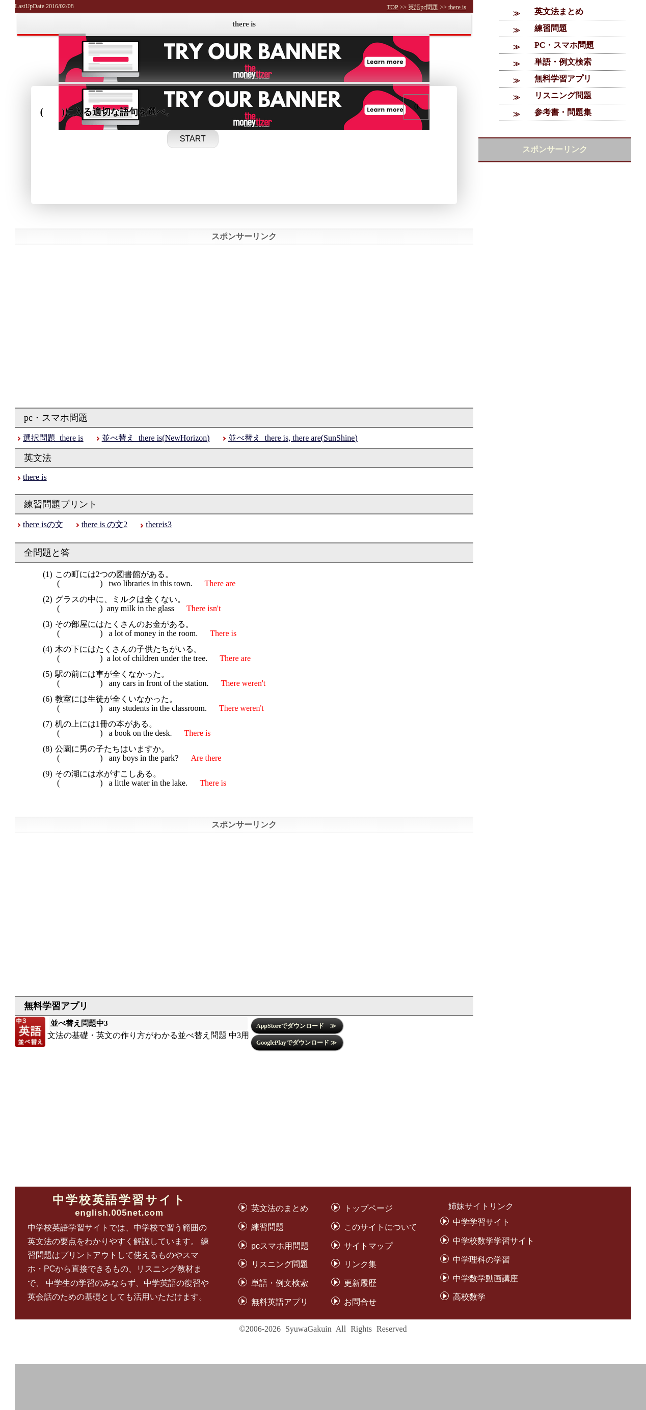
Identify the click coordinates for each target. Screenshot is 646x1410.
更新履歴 (360, 1283)
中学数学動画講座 (485, 1278)
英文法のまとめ (279, 1208)
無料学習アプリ (562, 78)
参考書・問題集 (562, 112)
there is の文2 (105, 524)
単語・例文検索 (562, 61)
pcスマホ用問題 (280, 1246)
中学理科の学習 (481, 1259)
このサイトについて (380, 1227)
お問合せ (360, 1302)
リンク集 (360, 1264)
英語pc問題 (423, 7)
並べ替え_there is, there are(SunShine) (293, 438)
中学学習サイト (481, 1222)
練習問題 (550, 28)
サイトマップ (368, 1246)
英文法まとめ (558, 11)
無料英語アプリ (279, 1302)
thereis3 (159, 524)
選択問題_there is (53, 438)
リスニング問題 (562, 95)
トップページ (368, 1208)
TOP (392, 7)
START (193, 138)
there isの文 (43, 524)
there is (457, 7)
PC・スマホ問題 (564, 45)
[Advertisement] (337, 1387)
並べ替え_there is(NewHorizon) (156, 438)
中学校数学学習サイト (493, 1240)
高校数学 (469, 1296)
